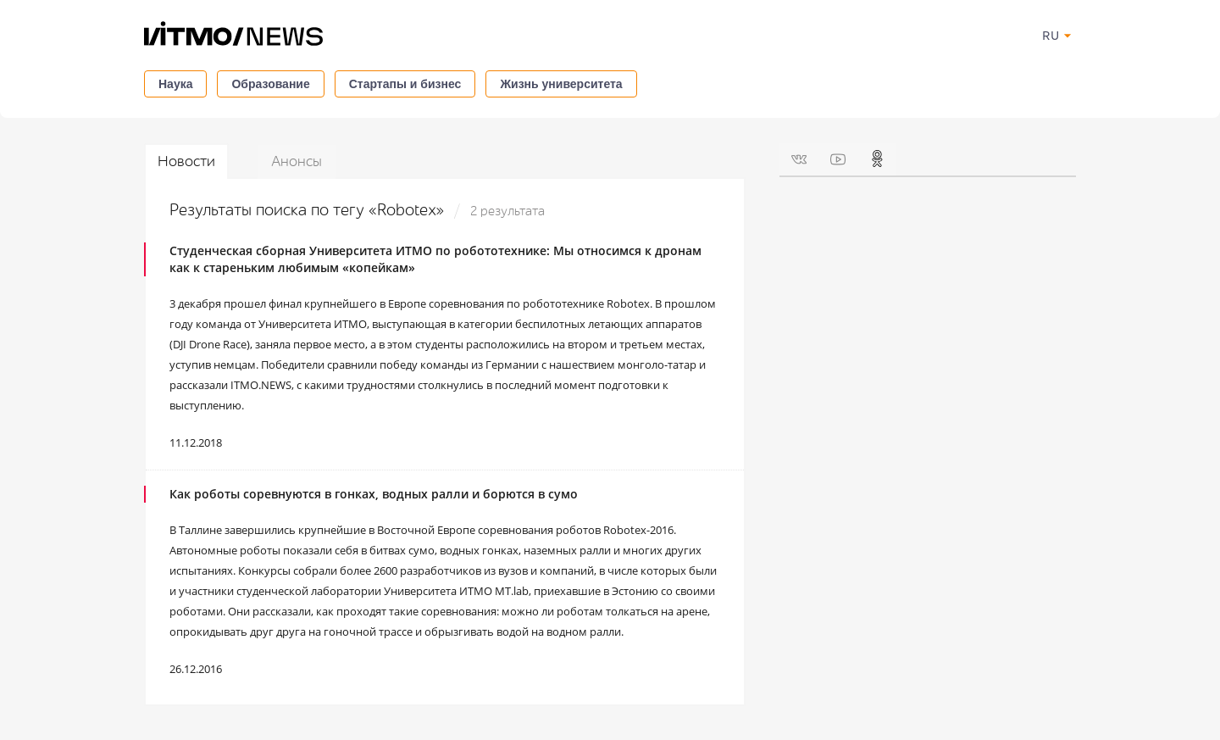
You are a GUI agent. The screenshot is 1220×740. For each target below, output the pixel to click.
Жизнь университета (561, 84)
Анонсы (296, 161)
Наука (175, 84)
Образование (270, 84)
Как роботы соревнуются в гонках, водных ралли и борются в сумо (373, 494)
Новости (186, 161)
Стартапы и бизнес (405, 84)
